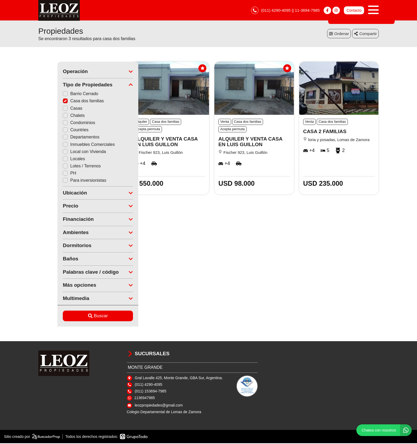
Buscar (79, 316)
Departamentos (62, 137)
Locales (55, 159)
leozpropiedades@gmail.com (159, 406)
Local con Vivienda (65, 152)
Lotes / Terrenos (62, 166)
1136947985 (144, 398)
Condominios (60, 123)
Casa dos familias (64, 101)
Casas (53, 109)
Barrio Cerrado (61, 94)
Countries (56, 130)
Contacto (354, 11)
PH (50, 173)
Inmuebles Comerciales (69, 144)
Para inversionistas (65, 181)
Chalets (54, 116)
